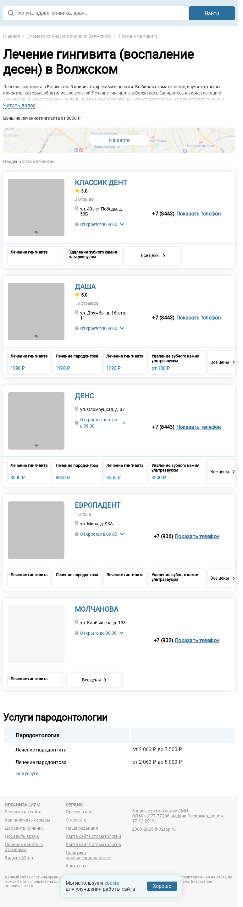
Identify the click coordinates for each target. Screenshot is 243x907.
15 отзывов (87, 303)
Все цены (150, 255)
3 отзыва (84, 199)
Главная (12, 36)
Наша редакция (82, 828)
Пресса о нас (79, 811)
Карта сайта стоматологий (93, 836)
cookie (111, 883)
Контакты (76, 865)
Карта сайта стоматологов (93, 844)
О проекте (76, 819)
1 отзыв (83, 513)
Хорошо (162, 886)
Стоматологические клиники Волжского (69, 36)
